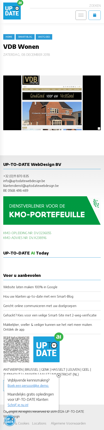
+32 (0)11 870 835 (16, 176)
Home (9, 36)
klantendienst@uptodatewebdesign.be (31, 186)
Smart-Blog (25, 36)
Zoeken (95, 5)
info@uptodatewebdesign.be (24, 181)
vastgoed (44, 36)
